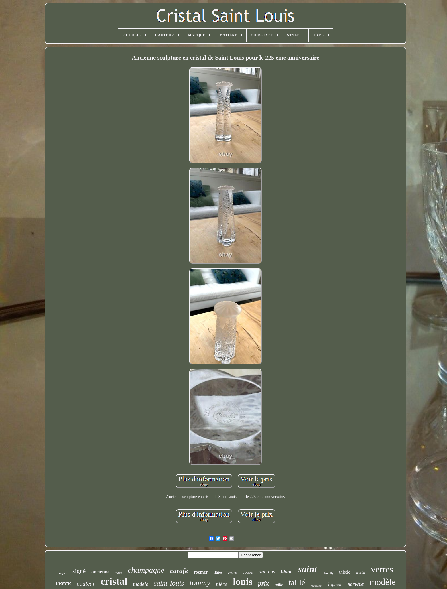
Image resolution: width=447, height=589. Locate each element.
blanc (286, 571)
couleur (86, 583)
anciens (267, 571)
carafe (179, 570)
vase (118, 572)
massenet (316, 585)
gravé (232, 572)
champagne (146, 570)
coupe (248, 572)
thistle (344, 572)
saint (307, 569)
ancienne (100, 571)
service (356, 584)
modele (140, 584)
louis (242, 581)
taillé (296, 582)
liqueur (335, 584)
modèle (382, 582)
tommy (200, 582)
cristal (114, 581)
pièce (221, 584)
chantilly (328, 573)
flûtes (218, 572)
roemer (201, 572)
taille (279, 585)
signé (79, 570)
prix (263, 583)
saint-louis (169, 583)
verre (63, 583)
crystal (360, 572)
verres (382, 569)
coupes (62, 573)
